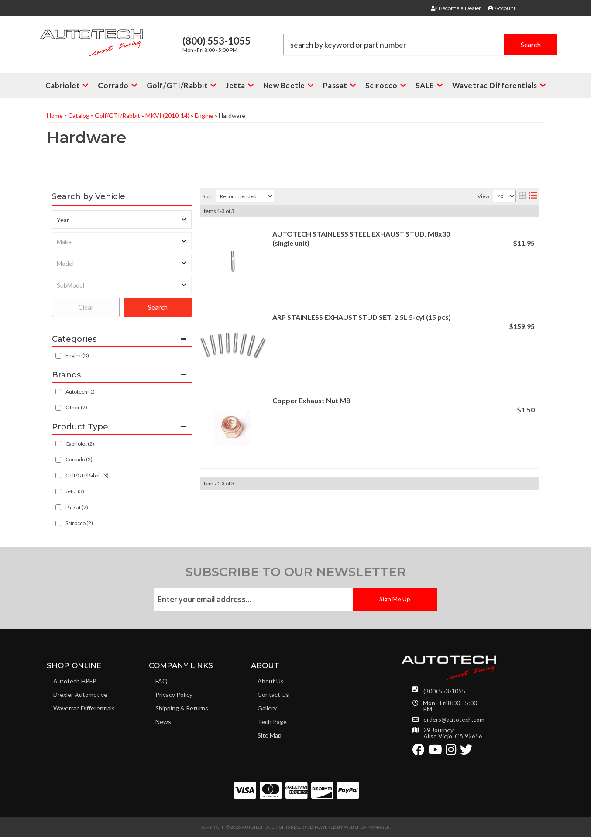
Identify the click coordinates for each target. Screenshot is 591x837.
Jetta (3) (74, 491)
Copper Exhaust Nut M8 (311, 400)
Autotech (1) (80, 391)
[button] (420, 44)
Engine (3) (77, 355)
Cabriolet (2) (79, 443)
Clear (86, 307)
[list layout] (533, 196)
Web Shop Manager (367, 827)
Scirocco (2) (79, 523)
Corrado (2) (79, 459)
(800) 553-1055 (444, 691)
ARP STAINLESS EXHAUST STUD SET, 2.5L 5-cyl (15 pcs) (361, 317)
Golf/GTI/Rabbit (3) (87, 475)
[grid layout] (522, 196)
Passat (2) (76, 507)
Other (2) (76, 407)
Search (158, 307)
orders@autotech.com (453, 720)
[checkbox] (58, 391)
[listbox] (122, 219)
